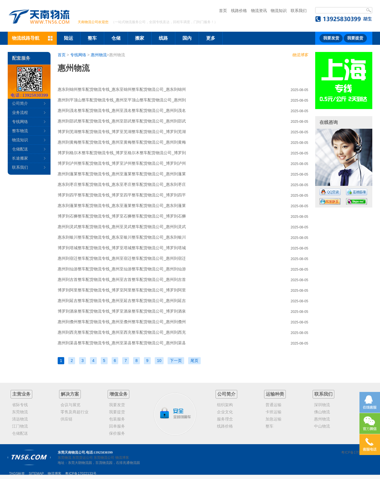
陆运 (68, 38)
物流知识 (279, 10)
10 (159, 360)
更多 (210, 38)
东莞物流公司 (104, 458)
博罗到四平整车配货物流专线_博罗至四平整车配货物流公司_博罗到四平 (122, 195)
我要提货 (355, 38)
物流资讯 (259, 10)
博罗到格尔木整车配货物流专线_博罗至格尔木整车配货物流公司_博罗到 (122, 152)
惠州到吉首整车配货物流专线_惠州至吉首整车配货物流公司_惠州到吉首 (122, 279)
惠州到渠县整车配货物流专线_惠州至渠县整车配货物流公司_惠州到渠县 (122, 343)
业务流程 (20, 112)
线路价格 (239, 10)
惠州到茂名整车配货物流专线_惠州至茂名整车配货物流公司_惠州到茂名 (122, 110)
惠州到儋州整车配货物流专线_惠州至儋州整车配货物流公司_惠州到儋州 (122, 321)
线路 (163, 38)
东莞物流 (64, 458)
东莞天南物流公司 (71, 452)
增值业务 (118, 394)
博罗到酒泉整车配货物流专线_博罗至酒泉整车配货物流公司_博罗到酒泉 (122, 311)
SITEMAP (36, 474)
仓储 (115, 38)
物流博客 (300, 55)
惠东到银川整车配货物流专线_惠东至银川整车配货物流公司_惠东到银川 (122, 237)
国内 (187, 38)
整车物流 (20, 130)
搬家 (139, 38)
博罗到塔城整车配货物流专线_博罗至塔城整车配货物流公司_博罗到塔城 (122, 247)
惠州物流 (99, 55)
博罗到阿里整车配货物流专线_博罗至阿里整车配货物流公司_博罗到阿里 (122, 290)
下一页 (176, 360)
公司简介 (20, 103)
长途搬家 (20, 158)
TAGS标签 (17, 474)
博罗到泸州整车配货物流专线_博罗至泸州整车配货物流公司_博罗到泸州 (122, 163)
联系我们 (299, 10)
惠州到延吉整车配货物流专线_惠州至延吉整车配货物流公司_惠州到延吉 (122, 300)
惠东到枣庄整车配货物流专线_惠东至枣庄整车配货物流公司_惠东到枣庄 (122, 184)
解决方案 (70, 394)
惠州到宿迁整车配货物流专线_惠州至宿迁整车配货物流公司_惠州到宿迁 (122, 258)
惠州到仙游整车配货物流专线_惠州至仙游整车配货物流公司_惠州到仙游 (122, 269)
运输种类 (275, 394)
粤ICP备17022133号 (356, 452)
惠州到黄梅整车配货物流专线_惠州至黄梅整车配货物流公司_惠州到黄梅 (122, 142)
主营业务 (21, 394)
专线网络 (78, 55)
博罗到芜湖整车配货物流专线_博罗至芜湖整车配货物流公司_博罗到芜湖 (122, 131)
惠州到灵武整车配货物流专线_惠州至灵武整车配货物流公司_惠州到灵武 (122, 226)
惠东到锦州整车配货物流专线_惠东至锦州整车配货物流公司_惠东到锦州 (122, 89)
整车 (92, 38)
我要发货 (331, 38)
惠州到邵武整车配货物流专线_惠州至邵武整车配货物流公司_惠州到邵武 (122, 121)
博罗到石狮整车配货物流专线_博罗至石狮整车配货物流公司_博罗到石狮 (122, 216)
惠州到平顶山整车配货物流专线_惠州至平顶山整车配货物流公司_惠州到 (122, 100)
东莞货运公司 (82, 458)
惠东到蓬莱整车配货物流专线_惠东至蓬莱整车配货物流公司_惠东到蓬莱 (122, 205)
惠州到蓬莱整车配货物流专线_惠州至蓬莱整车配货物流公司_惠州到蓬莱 (122, 174)
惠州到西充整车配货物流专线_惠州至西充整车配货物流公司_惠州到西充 (122, 332)
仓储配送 (20, 149)
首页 (223, 10)
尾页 (194, 360)
